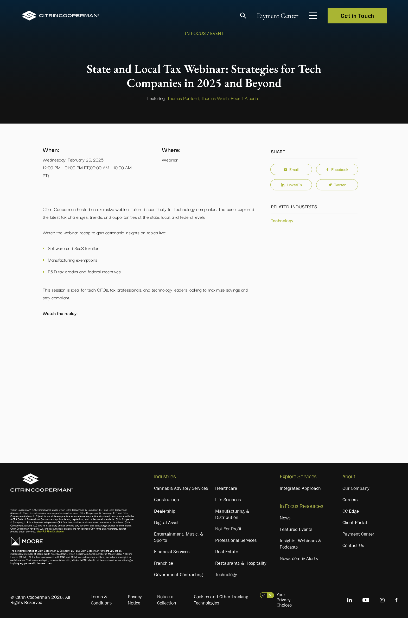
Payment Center (277, 15)
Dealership (164, 511)
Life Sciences (228, 499)
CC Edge (350, 511)
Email (291, 169)
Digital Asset (166, 522)
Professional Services (236, 540)
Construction (166, 499)
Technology (282, 220)
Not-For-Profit (228, 528)
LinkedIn (291, 184)
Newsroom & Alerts (299, 558)
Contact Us (353, 545)
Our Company (355, 488)
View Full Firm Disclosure (50, 531)
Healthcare (226, 488)
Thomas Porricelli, (183, 97)
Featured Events (296, 529)
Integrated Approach (300, 488)
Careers (350, 499)
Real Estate (226, 551)
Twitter (337, 184)
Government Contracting (178, 574)
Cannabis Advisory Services (181, 488)
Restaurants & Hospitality (240, 563)
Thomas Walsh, (215, 97)
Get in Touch (357, 15)
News (285, 517)
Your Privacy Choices (284, 600)
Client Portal (354, 522)
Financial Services (171, 551)
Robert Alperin (244, 97)
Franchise (163, 563)
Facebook (337, 169)
